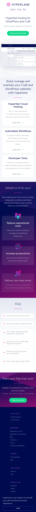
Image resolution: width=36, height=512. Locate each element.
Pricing (19, 9)
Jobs (12, 474)
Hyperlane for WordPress (18, 434)
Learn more (17, 123)
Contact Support (16, 417)
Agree (18, 508)
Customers (13, 440)
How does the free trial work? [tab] (17, 316)
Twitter (13, 488)
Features (13, 9)
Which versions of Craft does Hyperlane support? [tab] (17, 342)
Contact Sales (15, 420)
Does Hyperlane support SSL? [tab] (18, 361)
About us (13, 471)
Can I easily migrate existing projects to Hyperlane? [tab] (17, 332)
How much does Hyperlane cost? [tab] (19, 324)
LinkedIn (13, 491)
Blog (24, 9)
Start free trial (18, 400)
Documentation (15, 457)
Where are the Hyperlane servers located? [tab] (16, 352)
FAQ (12, 460)
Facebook (14, 485)
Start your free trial (18, 33)
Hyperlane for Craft (16, 431)
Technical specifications (17, 446)
